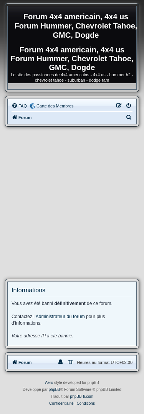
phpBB (54, 389)
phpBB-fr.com (82, 396)
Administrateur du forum (60, 316)
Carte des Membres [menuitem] (55, 106)
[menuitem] (19, 106)
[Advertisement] (72, 203)
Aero (49, 382)
